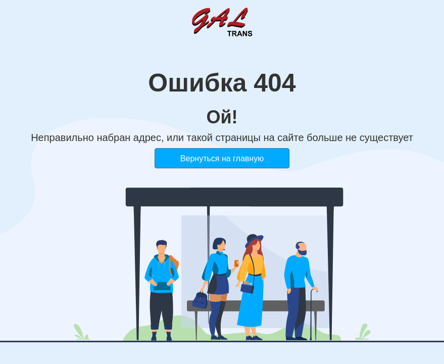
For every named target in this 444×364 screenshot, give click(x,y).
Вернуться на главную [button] (222, 158)
